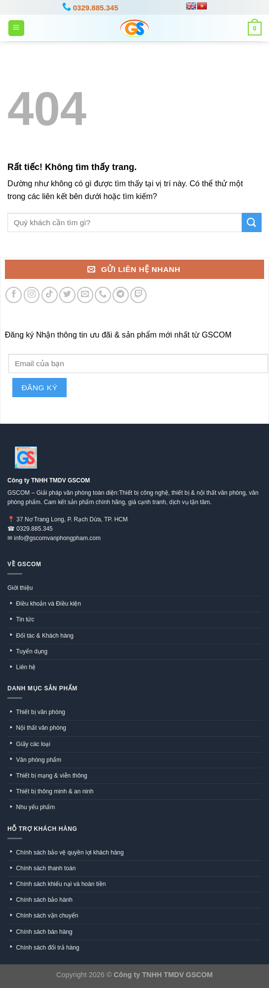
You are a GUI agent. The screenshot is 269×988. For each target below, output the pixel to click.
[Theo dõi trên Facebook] (13, 295)
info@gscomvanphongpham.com (57, 538)
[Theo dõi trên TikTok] (49, 295)
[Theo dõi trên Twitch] (138, 295)
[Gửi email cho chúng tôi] (85, 295)
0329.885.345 (34, 528)
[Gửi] (252, 222)
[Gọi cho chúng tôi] (103, 295)
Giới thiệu (20, 587)
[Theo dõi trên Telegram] (121, 295)
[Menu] (16, 28)
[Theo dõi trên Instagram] (32, 295)
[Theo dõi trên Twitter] (67, 295)
